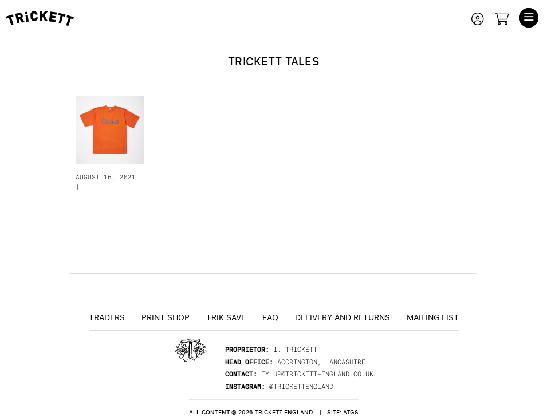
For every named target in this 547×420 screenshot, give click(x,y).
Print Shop (165, 317)
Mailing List (433, 317)
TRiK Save (226, 317)
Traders (107, 317)
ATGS (351, 412)
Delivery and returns (342, 317)
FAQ (270, 317)
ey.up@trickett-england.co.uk (317, 373)
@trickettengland (301, 386)
